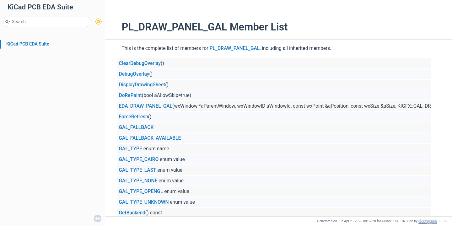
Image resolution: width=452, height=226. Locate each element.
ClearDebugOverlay (140, 63)
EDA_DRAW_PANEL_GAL (146, 106)
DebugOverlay (134, 74)
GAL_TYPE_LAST (137, 170)
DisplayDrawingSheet (142, 85)
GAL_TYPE (130, 149)
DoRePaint (130, 95)
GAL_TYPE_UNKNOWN (144, 202)
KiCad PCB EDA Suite (27, 44)
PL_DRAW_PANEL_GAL (235, 48)
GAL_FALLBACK (136, 127)
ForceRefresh (133, 117)
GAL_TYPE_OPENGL (141, 191)
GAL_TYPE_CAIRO (139, 159)
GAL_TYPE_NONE (138, 181)
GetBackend (132, 213)
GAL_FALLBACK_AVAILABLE (150, 138)
